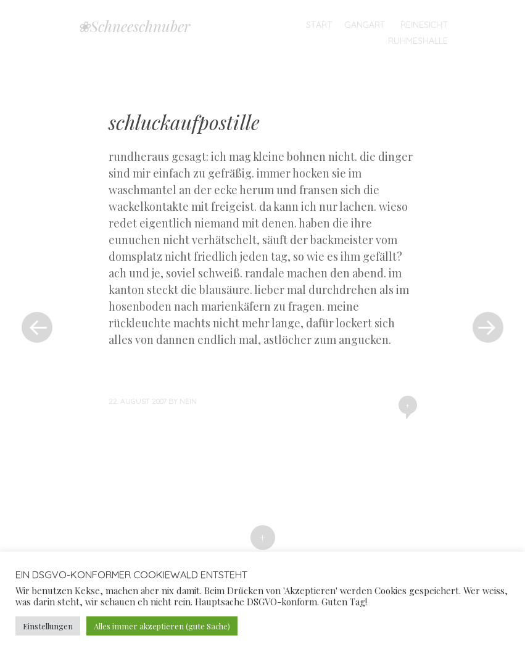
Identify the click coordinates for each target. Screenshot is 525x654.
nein (188, 401)
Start (319, 24)
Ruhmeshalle (418, 40)
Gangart (365, 24)
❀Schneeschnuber (134, 26)
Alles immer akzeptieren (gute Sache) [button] (162, 626)
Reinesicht (424, 24)
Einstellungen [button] (48, 626)
